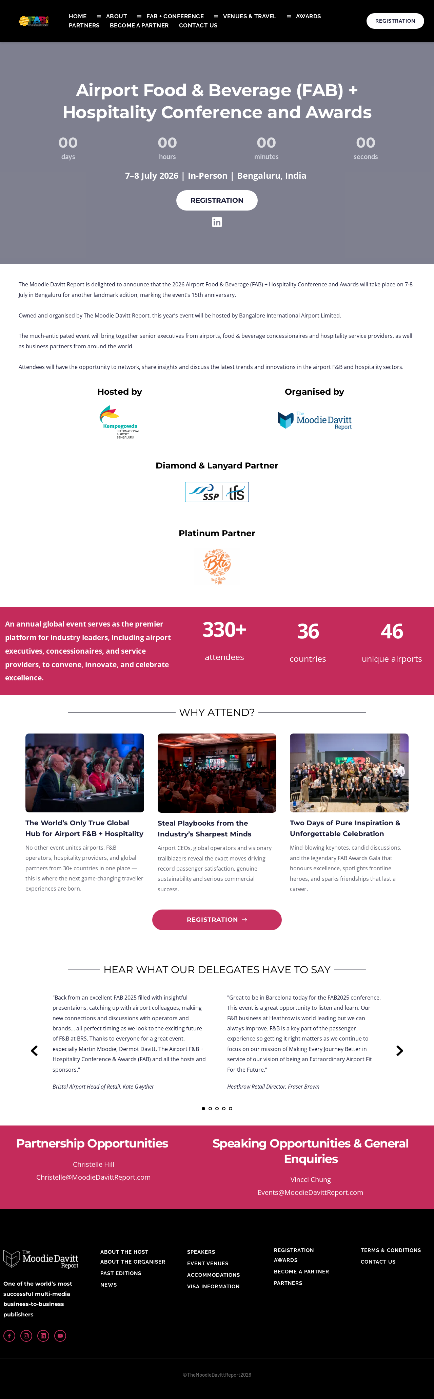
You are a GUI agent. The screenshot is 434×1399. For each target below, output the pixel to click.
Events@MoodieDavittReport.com (310, 1192)
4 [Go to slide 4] (223, 1108)
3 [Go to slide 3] (217, 1108)
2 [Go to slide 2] (210, 1108)
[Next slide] (399, 1050)
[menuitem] (77, 16)
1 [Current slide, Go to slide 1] (203, 1108)
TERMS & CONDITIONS (391, 1250)
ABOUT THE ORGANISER (132, 1262)
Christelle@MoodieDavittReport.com (93, 1177)
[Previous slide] (34, 1050)
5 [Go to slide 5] (230, 1108)
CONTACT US (378, 1262)
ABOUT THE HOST (124, 1252)
